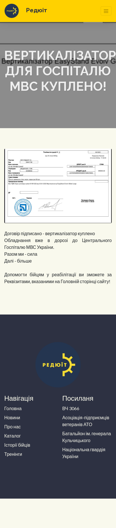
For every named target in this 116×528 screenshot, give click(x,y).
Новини (12, 417)
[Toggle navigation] (106, 10)
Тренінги (13, 454)
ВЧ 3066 (70, 408)
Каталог (12, 435)
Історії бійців (17, 445)
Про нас (12, 426)
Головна (13, 408)
